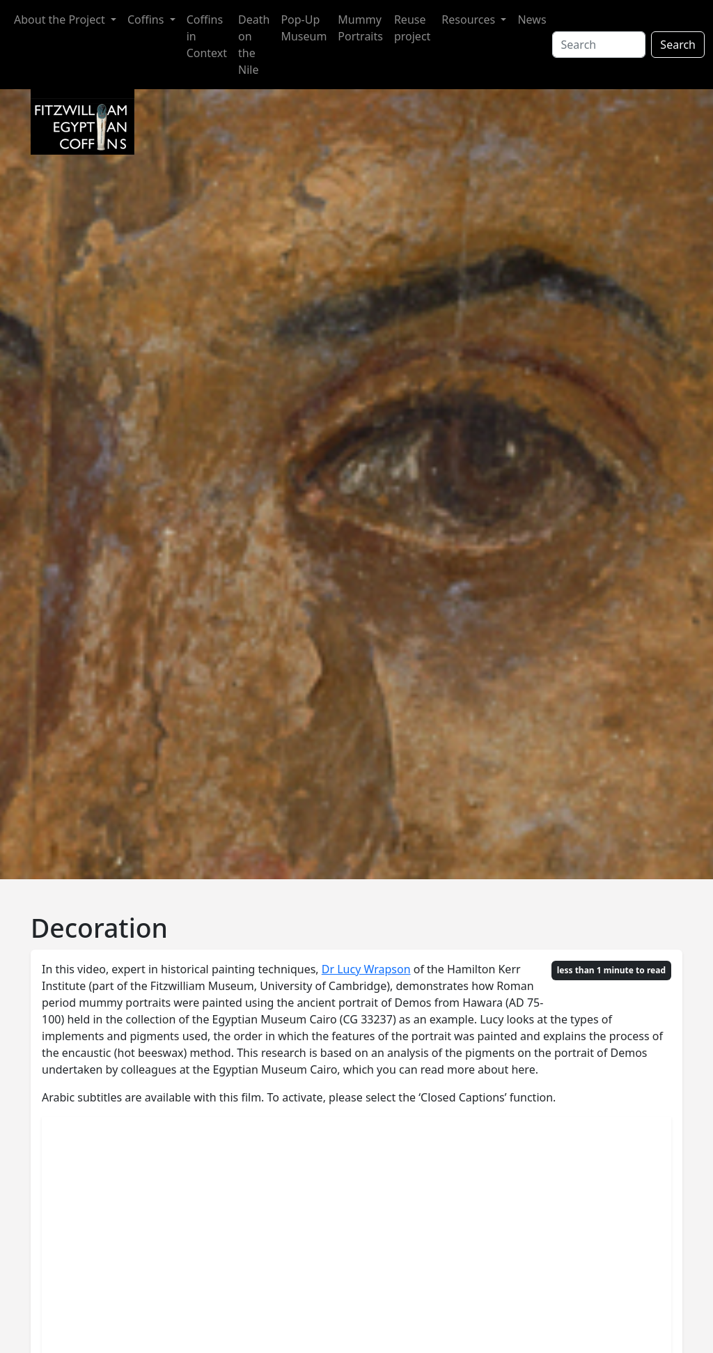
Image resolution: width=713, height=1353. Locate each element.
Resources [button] (469, 19)
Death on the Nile (253, 44)
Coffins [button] (147, 19)
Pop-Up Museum (304, 28)
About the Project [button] (61, 19)
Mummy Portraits (360, 28)
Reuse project (412, 28)
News (531, 19)
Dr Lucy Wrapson (366, 969)
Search (678, 44)
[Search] (599, 44)
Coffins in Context (207, 36)
